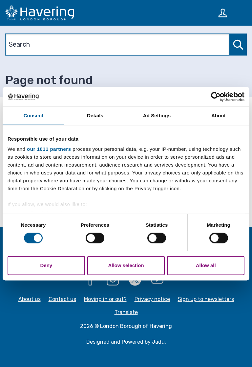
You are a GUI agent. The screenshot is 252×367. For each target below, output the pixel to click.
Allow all (206, 265)
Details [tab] (95, 115)
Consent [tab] (34, 115)
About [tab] (218, 115)
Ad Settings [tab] (157, 115)
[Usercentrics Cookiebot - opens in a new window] (215, 97)
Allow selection (126, 265)
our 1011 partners (49, 149)
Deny (46, 265)
